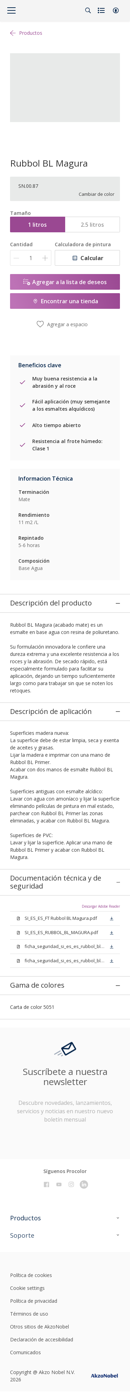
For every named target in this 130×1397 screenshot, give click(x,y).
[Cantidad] (30, 258)
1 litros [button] (37, 224)
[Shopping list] (102, 10)
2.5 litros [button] (92, 224)
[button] (116, 10)
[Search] (88, 10)
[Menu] (11, 10)
